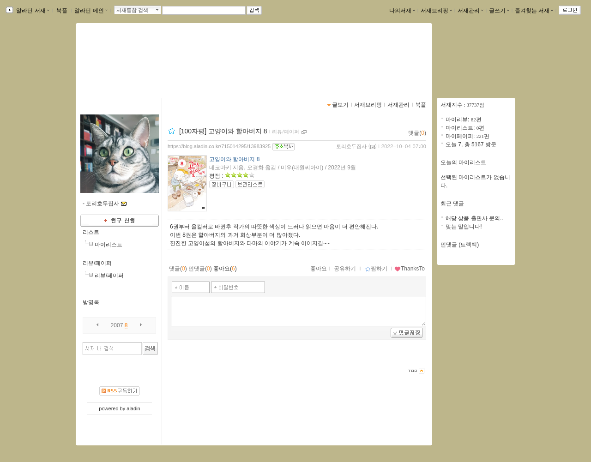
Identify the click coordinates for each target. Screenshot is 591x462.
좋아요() (225, 268)
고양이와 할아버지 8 (234, 159)
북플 (62, 10)
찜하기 (376, 268)
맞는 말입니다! (464, 226)
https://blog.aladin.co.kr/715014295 (135, 67)
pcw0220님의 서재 (123, 57)
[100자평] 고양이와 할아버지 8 (223, 131)
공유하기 (345, 268)
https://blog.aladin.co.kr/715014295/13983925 (219, 146)
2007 (117, 325)
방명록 (91, 302)
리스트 (91, 232)
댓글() (417, 133)
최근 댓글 (452, 203)
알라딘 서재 (32, 10)
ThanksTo (409, 268)
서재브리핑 (436, 10)
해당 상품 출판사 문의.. (474, 218)
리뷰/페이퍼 (97, 263)
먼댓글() (200, 268)
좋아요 (318, 268)
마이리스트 (108, 244)
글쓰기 (499, 10)
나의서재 (402, 10)
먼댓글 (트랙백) (459, 244)
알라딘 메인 (90, 10)
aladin (133, 408)
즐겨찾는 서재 (534, 10)
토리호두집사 (351, 146)
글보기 (340, 105)
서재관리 (470, 10)
